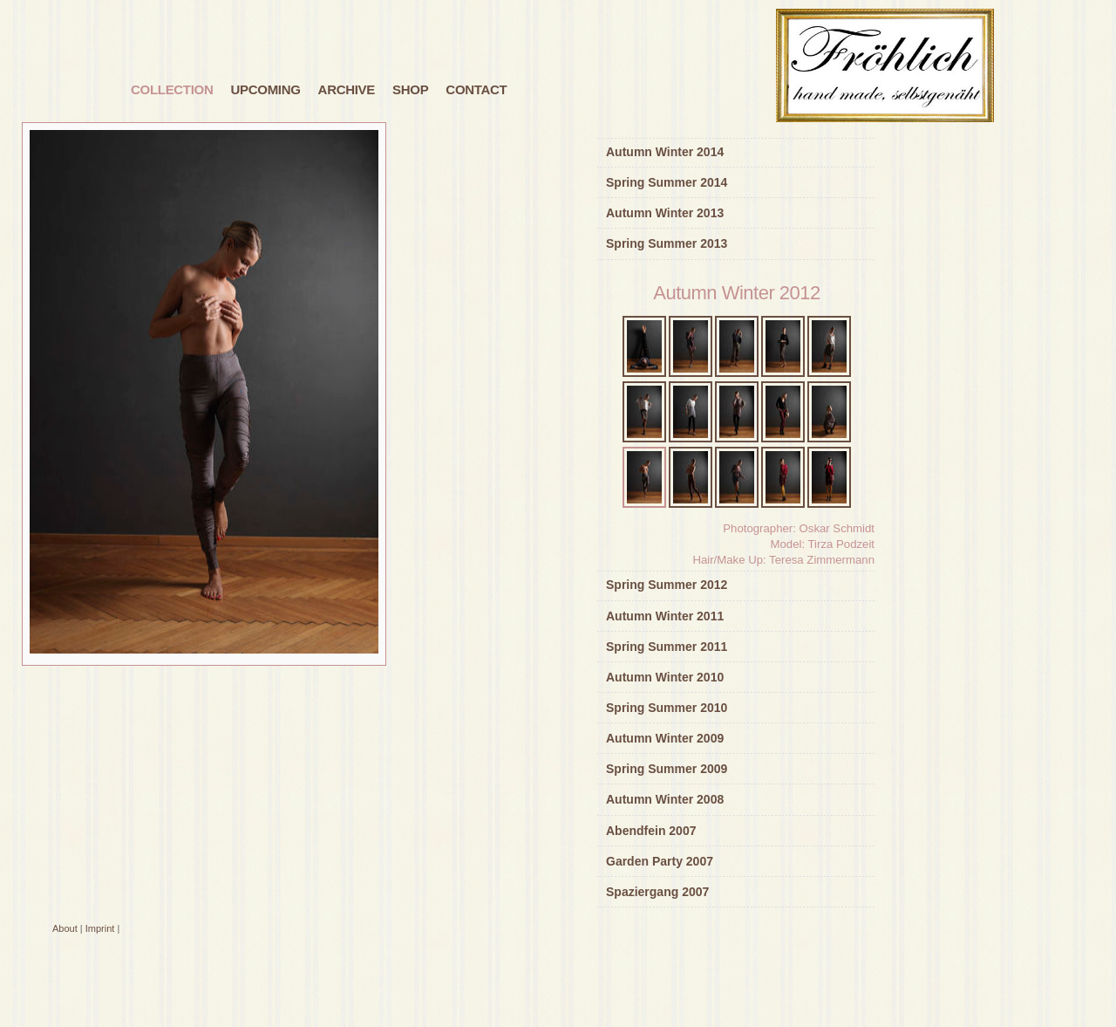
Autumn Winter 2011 (665, 616)
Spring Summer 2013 (666, 243)
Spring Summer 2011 (666, 647)
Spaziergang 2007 (657, 892)
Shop (410, 89)
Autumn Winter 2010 (665, 677)
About (65, 928)
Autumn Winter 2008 (665, 799)
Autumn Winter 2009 (665, 738)
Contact (476, 89)
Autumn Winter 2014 (665, 152)
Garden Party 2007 (659, 861)
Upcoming (266, 89)
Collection (172, 89)
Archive (346, 89)
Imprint (100, 928)
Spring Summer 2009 (666, 769)
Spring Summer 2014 (666, 182)
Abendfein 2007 (651, 831)
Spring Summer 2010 (666, 708)
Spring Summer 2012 (666, 585)
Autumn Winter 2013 (665, 213)
